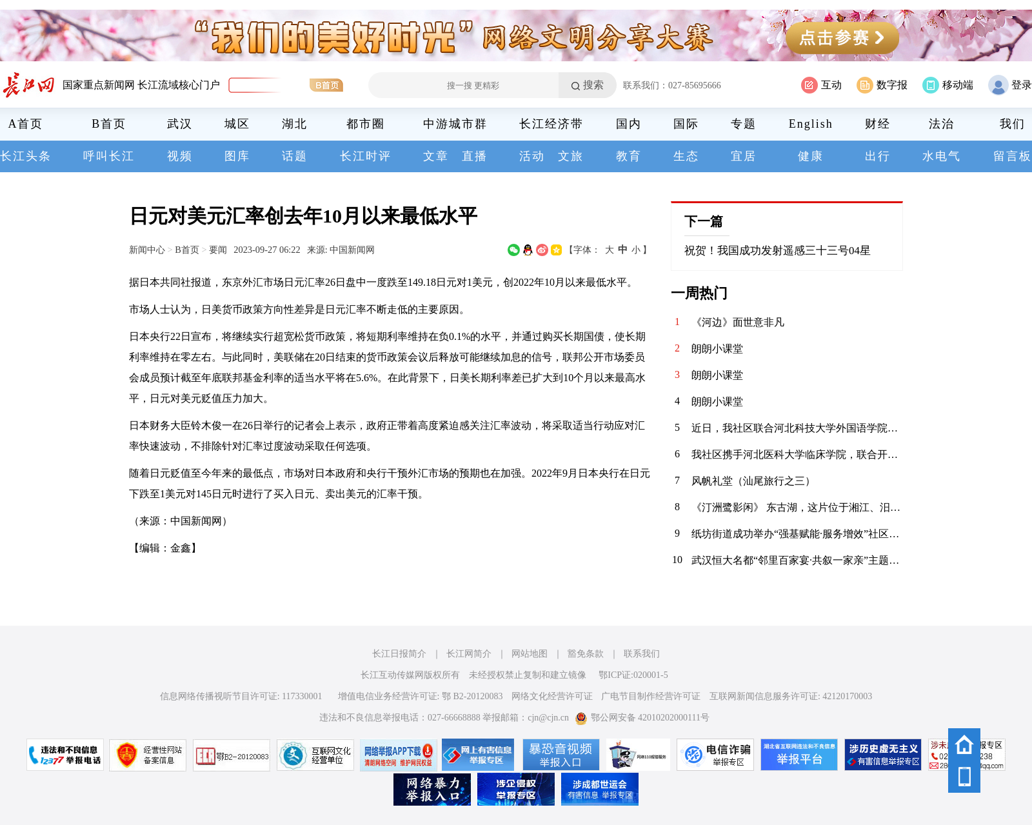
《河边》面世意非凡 (737, 322)
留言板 (1012, 156)
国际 (686, 123)
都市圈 (365, 123)
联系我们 (642, 654)
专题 (744, 123)
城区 (237, 123)
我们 (1013, 123)
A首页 (26, 123)
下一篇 (703, 221)
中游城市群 (455, 123)
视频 (180, 156)
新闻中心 (147, 249)
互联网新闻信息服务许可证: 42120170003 (791, 696)
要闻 (218, 249)
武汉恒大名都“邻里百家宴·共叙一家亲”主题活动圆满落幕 (797, 560)
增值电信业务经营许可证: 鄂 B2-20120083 (420, 696)
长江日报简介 (399, 654)
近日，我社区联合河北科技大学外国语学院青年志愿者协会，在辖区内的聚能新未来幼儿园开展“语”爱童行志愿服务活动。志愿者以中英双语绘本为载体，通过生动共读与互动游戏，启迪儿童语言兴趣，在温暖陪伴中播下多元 (797, 427)
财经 (878, 123)
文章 (436, 156)
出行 (878, 156)
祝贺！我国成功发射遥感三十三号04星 (777, 250)
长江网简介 (468, 654)
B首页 (109, 123)
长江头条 (26, 156)
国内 (629, 123)
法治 (942, 123)
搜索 (593, 84)
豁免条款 (586, 654)
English (811, 123)
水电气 (941, 156)
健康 (811, 156)
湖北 (295, 123)
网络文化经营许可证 (552, 696)
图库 (237, 156)
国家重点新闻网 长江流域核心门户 (141, 84)
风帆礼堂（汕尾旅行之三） (753, 480)
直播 (475, 156)
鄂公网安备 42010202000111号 (642, 717)
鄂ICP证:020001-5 (633, 675)
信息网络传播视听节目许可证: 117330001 (241, 696)
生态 (686, 156)
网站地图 (529, 654)
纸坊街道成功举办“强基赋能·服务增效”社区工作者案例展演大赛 (797, 533)
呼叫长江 (109, 156)
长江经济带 (551, 123)
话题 (295, 156)
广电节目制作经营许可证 (650, 696)
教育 (629, 156)
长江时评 (366, 156)
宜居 (744, 156)
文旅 (571, 156)
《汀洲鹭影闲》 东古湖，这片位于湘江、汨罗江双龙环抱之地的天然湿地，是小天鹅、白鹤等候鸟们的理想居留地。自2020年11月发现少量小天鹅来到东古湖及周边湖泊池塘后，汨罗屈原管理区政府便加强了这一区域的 (797, 507)
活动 (532, 156)
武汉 (180, 123)
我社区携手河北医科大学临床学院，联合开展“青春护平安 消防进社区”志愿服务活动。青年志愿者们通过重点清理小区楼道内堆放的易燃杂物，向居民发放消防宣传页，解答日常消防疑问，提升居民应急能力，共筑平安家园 (797, 454)
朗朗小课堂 (717, 348)
